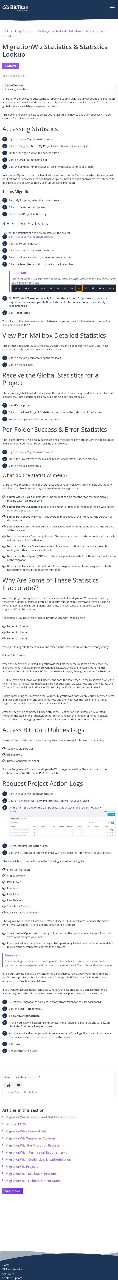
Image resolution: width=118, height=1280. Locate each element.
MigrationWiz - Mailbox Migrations (31, 1173)
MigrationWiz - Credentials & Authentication (38, 1159)
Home (5, 1265)
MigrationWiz (96, 31)
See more (12, 1191)
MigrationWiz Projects (22, 1166)
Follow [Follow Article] (10, 66)
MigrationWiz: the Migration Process (33, 1145)
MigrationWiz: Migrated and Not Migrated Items (41, 1117)
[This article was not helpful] (18, 1085)
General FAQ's (16, 1124)
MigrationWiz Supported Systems (30, 1138)
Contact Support (12, 1278)
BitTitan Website (12, 1269)
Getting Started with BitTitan (59, 31)
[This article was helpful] (8, 1085)
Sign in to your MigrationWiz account (31, 452)
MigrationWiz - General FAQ (26, 1131)
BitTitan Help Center (17, 31)
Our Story (8, 1273)
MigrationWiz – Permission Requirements (36, 1152)
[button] (112, 7)
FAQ (9, 36)
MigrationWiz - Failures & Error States (34, 1181)
